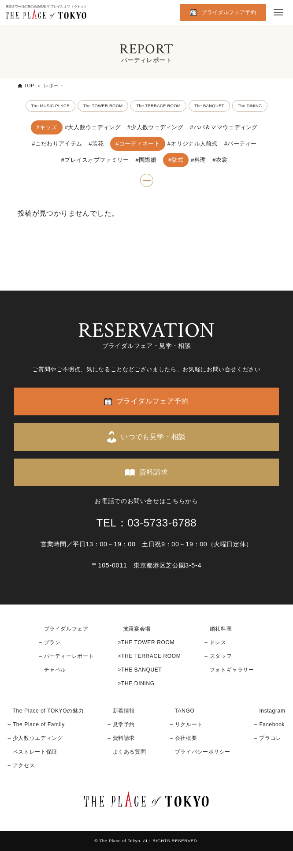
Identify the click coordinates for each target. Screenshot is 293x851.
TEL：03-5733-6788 (146, 523)
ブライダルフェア (66, 629)
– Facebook (269, 724)
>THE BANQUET (140, 670)
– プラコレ (268, 738)
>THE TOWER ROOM (146, 642)
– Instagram (269, 711)
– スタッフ (218, 656)
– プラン (49, 642)
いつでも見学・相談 (153, 436)
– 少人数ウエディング (35, 738)
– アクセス (21, 765)
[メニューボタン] (278, 12)
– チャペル (52, 670)
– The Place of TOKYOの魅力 (45, 711)
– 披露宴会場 (134, 629)
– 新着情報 (121, 711)
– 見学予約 (121, 724)
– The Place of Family (36, 724)
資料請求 (153, 472)
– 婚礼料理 (218, 629)
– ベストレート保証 (32, 752)
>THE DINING (136, 683)
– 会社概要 (183, 738)
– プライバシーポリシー (200, 752)
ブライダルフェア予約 (228, 12)
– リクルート (186, 724)
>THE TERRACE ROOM (149, 656)
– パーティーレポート (66, 656)
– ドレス (215, 642)
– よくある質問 (127, 752)
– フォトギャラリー (229, 670)
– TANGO (182, 711)
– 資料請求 (121, 738)
